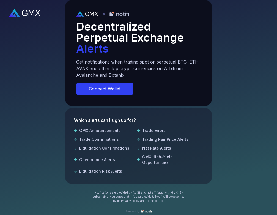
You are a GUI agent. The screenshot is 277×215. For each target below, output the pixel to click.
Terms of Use (154, 200)
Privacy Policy (130, 200)
